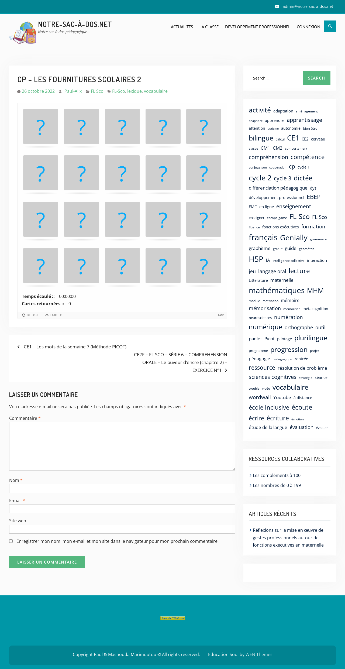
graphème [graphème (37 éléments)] (260, 248)
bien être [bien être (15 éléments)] (310, 128)
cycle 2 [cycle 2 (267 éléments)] (260, 178)
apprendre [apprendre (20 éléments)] (274, 120)
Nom (16, 480)
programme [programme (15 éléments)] (258, 350)
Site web (17, 521)
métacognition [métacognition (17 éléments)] (315, 308)
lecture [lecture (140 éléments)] (299, 270)
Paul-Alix (73, 91)
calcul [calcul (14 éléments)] (280, 139)
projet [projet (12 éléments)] (314, 350)
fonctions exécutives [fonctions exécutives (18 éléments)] (280, 226)
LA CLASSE (209, 26)
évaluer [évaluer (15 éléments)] (322, 427)
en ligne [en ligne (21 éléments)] (266, 206)
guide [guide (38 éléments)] (290, 248)
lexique (134, 91)
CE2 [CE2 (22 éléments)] (305, 139)
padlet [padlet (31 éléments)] (255, 338)
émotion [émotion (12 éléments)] (297, 419)
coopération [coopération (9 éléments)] (278, 167)
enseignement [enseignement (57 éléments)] (293, 206)
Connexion (308, 26)
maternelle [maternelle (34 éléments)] (282, 280)
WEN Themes (259, 654)
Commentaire (25, 418)
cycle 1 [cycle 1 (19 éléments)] (304, 167)
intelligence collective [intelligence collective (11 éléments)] (288, 261)
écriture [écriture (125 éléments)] (278, 418)
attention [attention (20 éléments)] (257, 128)
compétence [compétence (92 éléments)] (308, 157)
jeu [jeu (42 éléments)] (252, 271)
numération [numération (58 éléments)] (288, 317)
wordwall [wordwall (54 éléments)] (260, 397)
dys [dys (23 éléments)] (313, 188)
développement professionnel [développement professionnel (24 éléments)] (276, 197)
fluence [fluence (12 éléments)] (254, 227)
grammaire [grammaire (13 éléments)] (318, 239)
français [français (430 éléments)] (263, 237)
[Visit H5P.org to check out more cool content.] (221, 315)
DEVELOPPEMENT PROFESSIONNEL (257, 26)
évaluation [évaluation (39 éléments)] (301, 427)
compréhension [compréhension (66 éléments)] (268, 157)
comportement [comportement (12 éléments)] (296, 148)
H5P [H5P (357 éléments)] (256, 259)
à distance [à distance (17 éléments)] (303, 397)
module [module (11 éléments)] (254, 301)
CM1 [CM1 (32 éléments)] (265, 148)
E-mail (17, 500)
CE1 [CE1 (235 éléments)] (293, 138)
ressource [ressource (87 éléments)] (262, 367)
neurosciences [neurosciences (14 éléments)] (260, 317)
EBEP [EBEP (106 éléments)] (313, 197)
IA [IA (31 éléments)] (268, 260)
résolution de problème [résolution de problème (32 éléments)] (302, 368)
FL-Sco (118, 91)
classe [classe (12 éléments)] (253, 148)
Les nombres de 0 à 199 (277, 485)
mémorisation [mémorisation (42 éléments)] (265, 308)
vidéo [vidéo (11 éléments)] (266, 388)
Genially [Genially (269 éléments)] (294, 237)
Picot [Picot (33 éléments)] (269, 338)
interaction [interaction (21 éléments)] (317, 260)
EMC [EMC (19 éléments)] (253, 206)
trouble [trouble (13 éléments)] (254, 388)
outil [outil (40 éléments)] (320, 327)
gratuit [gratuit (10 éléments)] (277, 249)
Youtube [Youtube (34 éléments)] (282, 397)
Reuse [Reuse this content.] (33, 315)
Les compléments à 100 (277, 475)
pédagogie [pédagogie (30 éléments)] (259, 359)
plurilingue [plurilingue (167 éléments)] (310, 337)
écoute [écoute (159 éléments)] (302, 407)
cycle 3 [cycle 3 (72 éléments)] (282, 178)
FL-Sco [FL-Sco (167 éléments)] (299, 216)
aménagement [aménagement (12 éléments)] (307, 111)
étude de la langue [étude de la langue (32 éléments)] (268, 427)
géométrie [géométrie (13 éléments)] (307, 248)
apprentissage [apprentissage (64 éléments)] (304, 119)
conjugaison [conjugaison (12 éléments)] (258, 167)
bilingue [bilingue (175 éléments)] (261, 137)
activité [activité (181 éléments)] (260, 109)
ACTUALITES (182, 26)
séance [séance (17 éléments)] (321, 377)
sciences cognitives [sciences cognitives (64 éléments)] (272, 376)
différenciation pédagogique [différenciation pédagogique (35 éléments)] (278, 188)
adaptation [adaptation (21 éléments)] (283, 111)
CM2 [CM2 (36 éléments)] (277, 148)
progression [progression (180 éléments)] (289, 349)
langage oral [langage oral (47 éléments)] (272, 271)
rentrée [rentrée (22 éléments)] (301, 358)
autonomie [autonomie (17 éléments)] (291, 128)
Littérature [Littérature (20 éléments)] (258, 280)
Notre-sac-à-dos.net (75, 24)
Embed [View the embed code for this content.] (56, 315)
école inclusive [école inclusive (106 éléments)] (269, 407)
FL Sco (97, 91)
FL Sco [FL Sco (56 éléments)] (319, 217)
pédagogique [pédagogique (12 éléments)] (282, 359)
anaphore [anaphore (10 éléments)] (256, 121)
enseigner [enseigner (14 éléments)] (256, 217)
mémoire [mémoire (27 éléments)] (290, 300)
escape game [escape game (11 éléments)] (277, 218)
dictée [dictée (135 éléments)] (303, 178)
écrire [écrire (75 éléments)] (256, 418)
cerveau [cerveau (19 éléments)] (318, 139)
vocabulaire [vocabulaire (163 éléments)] (290, 387)
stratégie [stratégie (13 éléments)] (305, 377)
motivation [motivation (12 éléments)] (270, 301)
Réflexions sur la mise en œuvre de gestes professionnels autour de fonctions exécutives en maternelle (288, 537)
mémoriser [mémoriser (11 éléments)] (291, 309)
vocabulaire (156, 91)
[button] (40, 128)
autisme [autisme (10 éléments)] (273, 128)
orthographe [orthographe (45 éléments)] (299, 327)
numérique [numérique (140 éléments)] (265, 327)
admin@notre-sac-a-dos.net (308, 6)
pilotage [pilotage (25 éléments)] (284, 339)
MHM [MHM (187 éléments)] (315, 290)
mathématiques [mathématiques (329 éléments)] (277, 290)
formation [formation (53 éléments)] (313, 226)
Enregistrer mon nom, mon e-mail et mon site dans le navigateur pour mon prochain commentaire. (117, 541)
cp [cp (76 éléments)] (292, 166)
